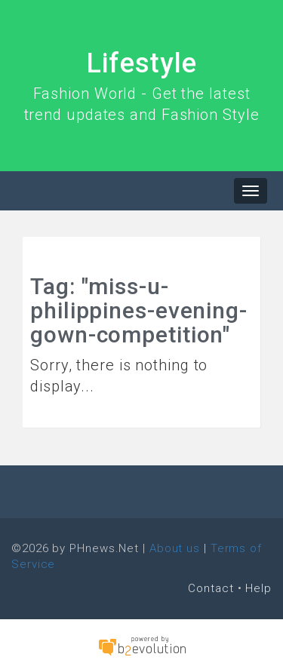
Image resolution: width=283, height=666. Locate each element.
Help (258, 588)
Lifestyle (141, 63)
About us (174, 548)
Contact (210, 588)
